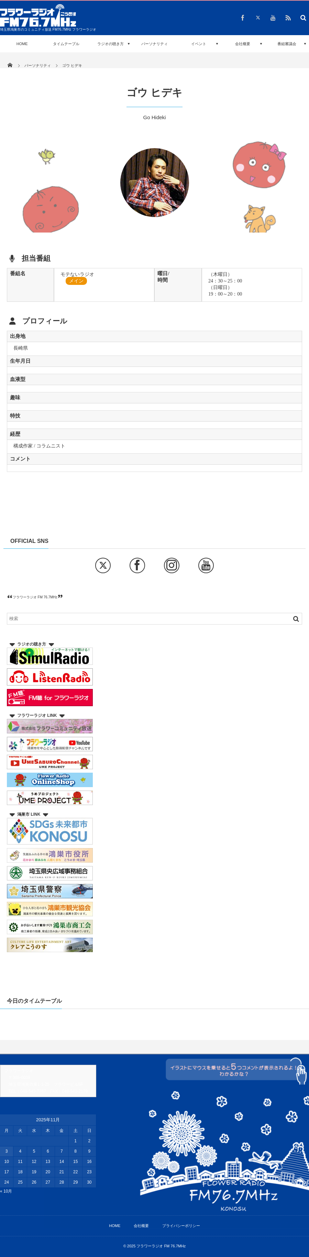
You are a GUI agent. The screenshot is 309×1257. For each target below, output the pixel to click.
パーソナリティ (154, 44)
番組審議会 (286, 44)
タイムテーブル (66, 44)
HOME (22, 44)
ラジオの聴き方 (110, 44)
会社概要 (242, 44)
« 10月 (6, 1191)
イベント (198, 44)
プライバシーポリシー (181, 1226)
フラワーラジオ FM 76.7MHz (35, 597)
